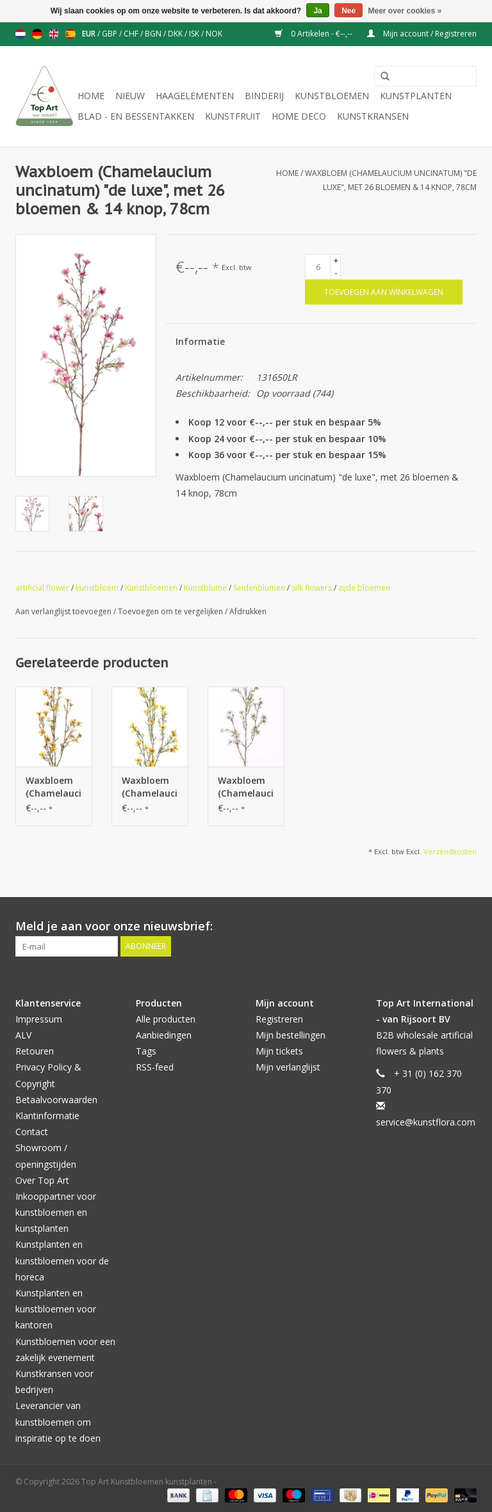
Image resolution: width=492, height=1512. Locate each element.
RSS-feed (155, 1067)
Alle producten (165, 1019)
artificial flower (42, 587)
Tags (146, 1051)
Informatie (200, 341)
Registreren (279, 1019)
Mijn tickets (279, 1051)
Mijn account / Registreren (422, 33)
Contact (31, 1132)
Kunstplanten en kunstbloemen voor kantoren (55, 1309)
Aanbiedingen (164, 1035)
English (54, 34)
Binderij (264, 96)
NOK (214, 33)
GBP (110, 33)
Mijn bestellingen (290, 1035)
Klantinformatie (47, 1116)
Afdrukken (247, 611)
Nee (348, 10)
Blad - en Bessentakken (136, 116)
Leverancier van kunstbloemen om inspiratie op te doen (58, 1421)
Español (70, 34)
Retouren (34, 1051)
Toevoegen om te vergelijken (171, 611)
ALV (23, 1035)
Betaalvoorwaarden (56, 1100)
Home (91, 96)
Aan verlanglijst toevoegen (64, 611)
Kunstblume (205, 587)
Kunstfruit (233, 116)
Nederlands (20, 34)
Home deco (299, 116)
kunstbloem (97, 587)
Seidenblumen (259, 587)
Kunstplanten (416, 96)
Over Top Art (42, 1180)
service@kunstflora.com (425, 1122)
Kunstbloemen (332, 96)
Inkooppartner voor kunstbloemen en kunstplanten (55, 1212)
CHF (132, 33)
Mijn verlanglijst (288, 1067)
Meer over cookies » (405, 10)
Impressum (38, 1019)
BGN (154, 33)
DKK (176, 33)
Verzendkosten (450, 851)
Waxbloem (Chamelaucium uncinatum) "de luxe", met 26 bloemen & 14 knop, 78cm (54, 787)
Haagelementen (195, 96)
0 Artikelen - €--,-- (314, 33)
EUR (89, 33)
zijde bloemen (364, 587)
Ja (317, 10)
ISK (195, 33)
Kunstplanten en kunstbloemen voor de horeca (62, 1260)
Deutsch (37, 34)
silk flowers (311, 587)
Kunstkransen (373, 116)
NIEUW (130, 96)
